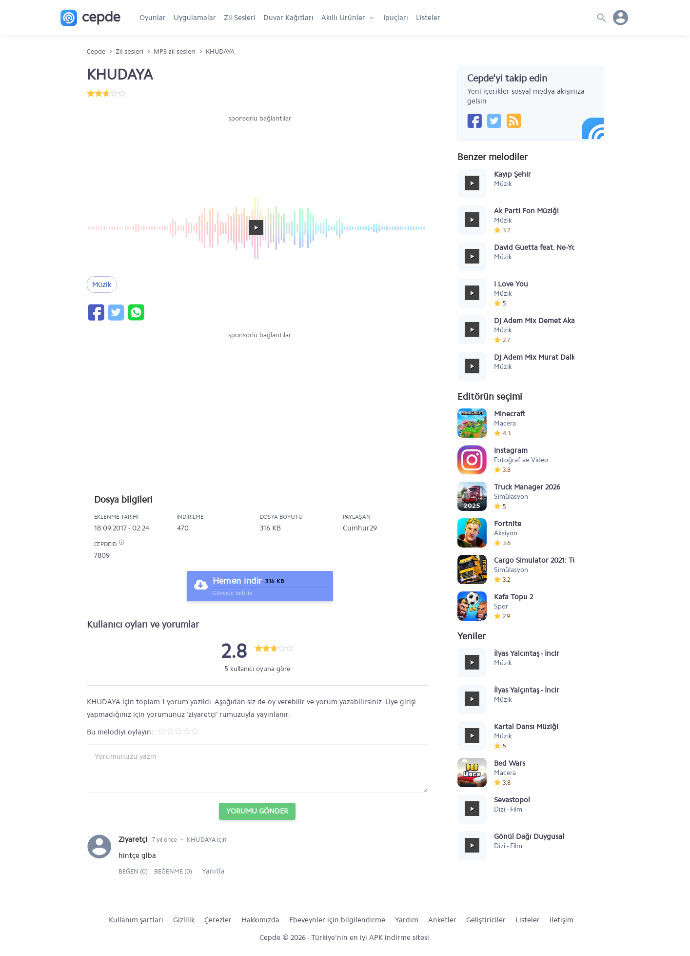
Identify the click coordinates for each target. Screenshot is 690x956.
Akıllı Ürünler (343, 17)
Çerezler (218, 919)
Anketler (442, 919)
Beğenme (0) (173, 871)
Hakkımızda (260, 919)
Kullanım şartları (136, 919)
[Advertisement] (260, 152)
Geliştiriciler (486, 919)
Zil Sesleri (240, 17)
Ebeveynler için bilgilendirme (337, 919)
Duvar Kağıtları (288, 17)
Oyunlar (152, 17)
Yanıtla (213, 871)
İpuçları (395, 17)
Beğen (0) (133, 871)
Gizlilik (184, 919)
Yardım (406, 919)
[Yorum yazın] (257, 768)
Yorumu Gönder (257, 811)
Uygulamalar (195, 17)
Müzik (101, 284)
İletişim (561, 919)
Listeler (428, 17)
